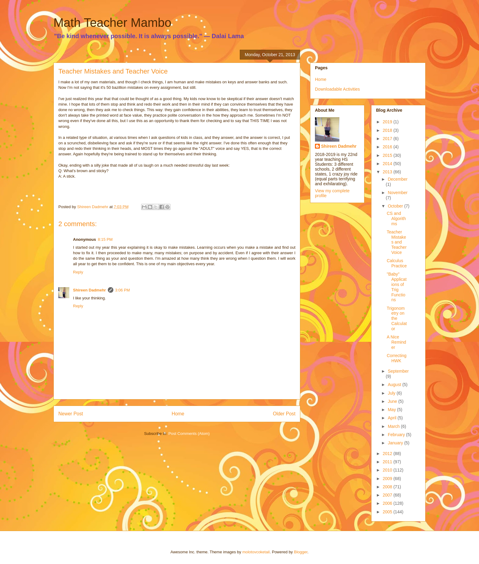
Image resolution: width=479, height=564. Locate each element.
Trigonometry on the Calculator (397, 318)
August (395, 384)
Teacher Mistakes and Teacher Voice (397, 242)
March (394, 426)
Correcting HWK (397, 358)
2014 (388, 163)
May (392, 409)
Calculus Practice (397, 263)
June (393, 401)
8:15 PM (105, 239)
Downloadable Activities (337, 89)
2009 (388, 478)
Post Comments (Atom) (189, 433)
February (397, 434)
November (398, 192)
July (392, 393)
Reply (78, 272)
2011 (388, 461)
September (398, 371)
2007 (388, 495)
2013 (388, 171)
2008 (388, 486)
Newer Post (70, 413)
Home (178, 413)
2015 (388, 155)
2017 (388, 138)
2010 (388, 470)
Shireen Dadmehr (89, 290)
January (396, 442)
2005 (388, 511)
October (396, 206)
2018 (388, 130)
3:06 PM (122, 290)
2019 (388, 121)
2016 (388, 146)
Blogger (300, 552)
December (398, 179)
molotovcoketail (256, 552)
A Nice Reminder (396, 342)
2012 (388, 453)
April (392, 417)
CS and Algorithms (396, 218)
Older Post (284, 413)
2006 (388, 503)
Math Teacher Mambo (112, 22)
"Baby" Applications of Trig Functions (397, 287)
